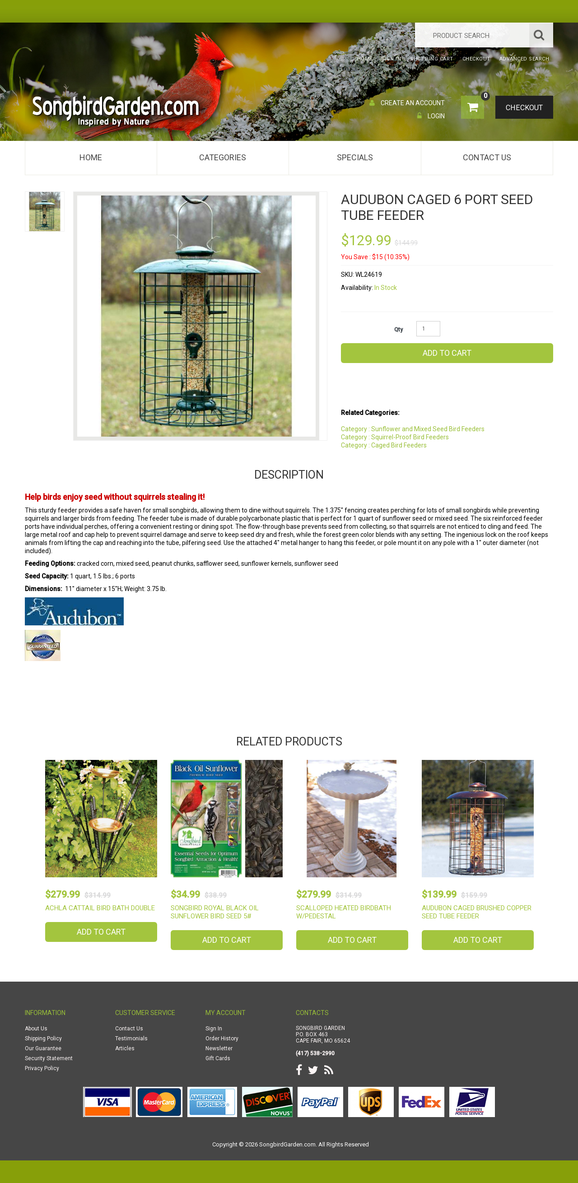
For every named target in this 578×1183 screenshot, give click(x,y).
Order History (221, 1038)
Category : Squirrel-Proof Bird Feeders (395, 437)
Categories (222, 157)
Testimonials (131, 1038)
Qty (398, 329)
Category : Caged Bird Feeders (384, 445)
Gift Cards (217, 1058)
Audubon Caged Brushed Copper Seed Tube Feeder (476, 912)
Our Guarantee (43, 1048)
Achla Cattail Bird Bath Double (100, 908)
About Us (36, 1028)
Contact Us (487, 157)
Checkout (522, 107)
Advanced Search (524, 59)
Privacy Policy (42, 1068)
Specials (355, 157)
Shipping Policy (43, 1038)
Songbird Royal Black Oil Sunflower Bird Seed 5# (215, 912)
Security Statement (49, 1058)
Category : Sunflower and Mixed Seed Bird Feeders (413, 429)
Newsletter (219, 1048)
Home (90, 157)
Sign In (213, 1028)
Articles (125, 1048)
